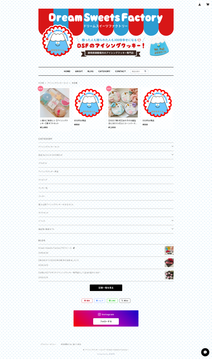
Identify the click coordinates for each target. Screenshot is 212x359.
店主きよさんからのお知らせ (50, 155)
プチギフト (42, 163)
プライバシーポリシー (49, 344)
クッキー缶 (43, 188)
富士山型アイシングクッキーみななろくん (56, 204)
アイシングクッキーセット (58, 83)
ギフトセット (43, 213)
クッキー (42, 196)
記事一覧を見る (106, 287)
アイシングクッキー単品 (48, 171)
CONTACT (120, 71)
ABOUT (79, 71)
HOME (67, 71)
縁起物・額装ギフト (46, 229)
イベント (41, 221)
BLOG (90, 71)
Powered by (106, 354)
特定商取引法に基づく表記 (71, 344)
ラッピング (42, 180)
